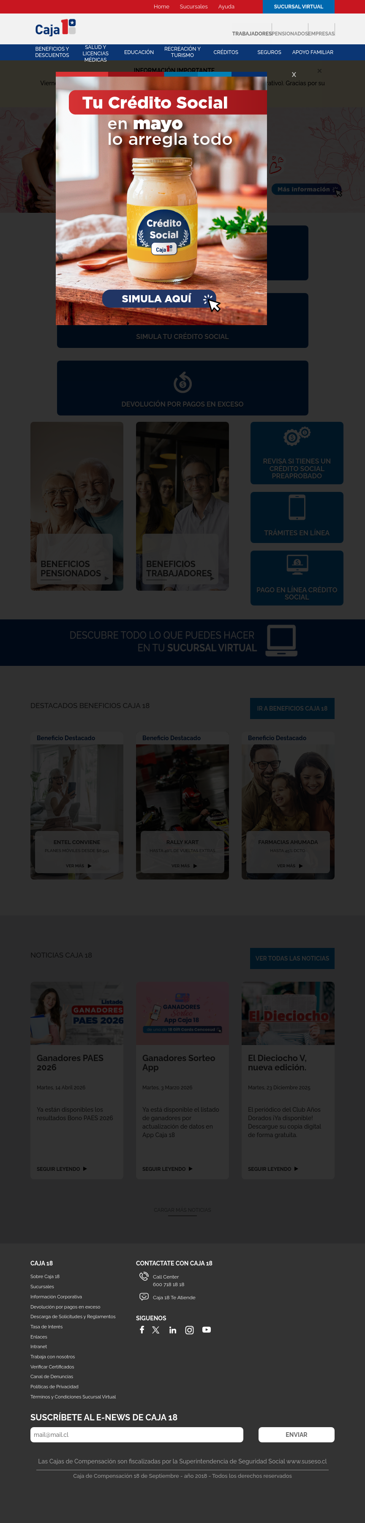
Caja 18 (56, 27)
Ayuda (226, 6)
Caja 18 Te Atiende (174, 1296)
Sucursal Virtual (299, 7)
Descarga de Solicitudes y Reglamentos (73, 1316)
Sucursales (194, 6)
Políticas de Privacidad (54, 1385)
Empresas (305, 29)
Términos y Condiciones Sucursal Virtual (73, 1395)
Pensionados (239, 29)
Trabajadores (165, 29)
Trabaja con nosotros (52, 1355)
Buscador (249, 7)
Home (161, 6)
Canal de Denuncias (51, 1376)
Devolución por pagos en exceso (65, 1306)
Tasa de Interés (46, 1325)
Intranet (38, 1346)
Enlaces (38, 1335)
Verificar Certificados (52, 1365)
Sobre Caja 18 (45, 1276)
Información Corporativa (56, 1295)
